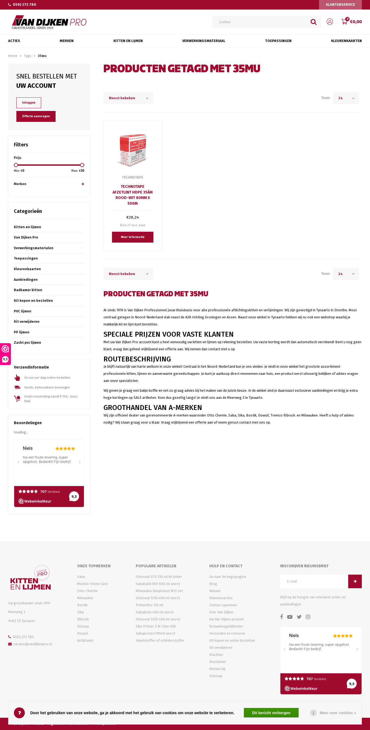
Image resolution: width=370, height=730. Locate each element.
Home (12, 56)
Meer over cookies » (338, 713)
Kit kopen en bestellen (33, 300)
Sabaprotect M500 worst (155, 633)
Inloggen (28, 102)
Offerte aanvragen (36, 116)
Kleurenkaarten (346, 41)
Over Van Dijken (221, 612)
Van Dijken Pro (26, 237)
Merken (67, 41)
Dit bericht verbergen (271, 713)
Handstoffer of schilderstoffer (160, 640)
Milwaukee (85, 598)
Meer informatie (132, 237)
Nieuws (215, 591)
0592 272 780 (22, 4)
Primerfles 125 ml (149, 605)
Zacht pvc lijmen (27, 342)
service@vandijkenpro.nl (30, 644)
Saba (81, 577)
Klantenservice (340, 4)
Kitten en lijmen (27, 227)
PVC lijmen (22, 311)
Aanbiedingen (26, 279)
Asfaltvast (85, 640)
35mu (42, 56)
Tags (27, 56)
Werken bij (217, 669)
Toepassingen (278, 41)
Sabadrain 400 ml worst (155, 612)
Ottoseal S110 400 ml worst (158, 598)
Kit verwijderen (27, 321)
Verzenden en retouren (227, 633)
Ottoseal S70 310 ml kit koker (159, 577)
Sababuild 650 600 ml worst (158, 584)
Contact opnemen (223, 605)
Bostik (82, 605)
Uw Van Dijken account (226, 619)
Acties (14, 41)
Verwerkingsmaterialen (33, 248)
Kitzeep (83, 626)
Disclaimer (217, 662)
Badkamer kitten (28, 290)
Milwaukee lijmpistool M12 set (159, 591)
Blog (213, 584)
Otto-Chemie (87, 591)
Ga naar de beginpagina (227, 577)
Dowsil (82, 633)
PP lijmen (21, 332)
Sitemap (215, 676)
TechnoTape (132, 177)
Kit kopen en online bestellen (232, 640)
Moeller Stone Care (92, 584)
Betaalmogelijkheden (226, 626)
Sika (80, 612)
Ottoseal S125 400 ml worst (158, 619)
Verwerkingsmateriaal (203, 41)
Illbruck (83, 619)
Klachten (216, 655)
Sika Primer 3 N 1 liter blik (156, 626)
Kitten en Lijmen (128, 41)
